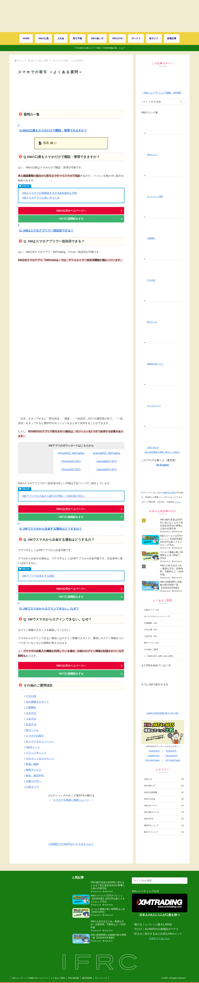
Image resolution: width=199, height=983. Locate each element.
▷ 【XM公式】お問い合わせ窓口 (159, 656)
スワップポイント (36, 752)
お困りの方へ (33, 781)
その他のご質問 (151, 649)
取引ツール (32, 730)
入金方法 (31, 718)
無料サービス (33, 769)
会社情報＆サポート (37, 701)
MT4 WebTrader (152, 760)
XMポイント (33, 747)
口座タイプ (32, 786)
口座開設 (31, 707)
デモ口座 (31, 696)
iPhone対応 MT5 (71, 469)
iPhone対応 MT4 (71, 461)
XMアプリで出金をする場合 (38, 575)
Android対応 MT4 (107, 461)
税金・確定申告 (35, 775)
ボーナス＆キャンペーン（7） (157, 616)
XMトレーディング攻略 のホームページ (30, 978)
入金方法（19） (151, 636)
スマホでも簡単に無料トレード (71, 800)
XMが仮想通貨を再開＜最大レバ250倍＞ (162, 452)
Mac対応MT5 (171, 756)
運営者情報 (87, 978)
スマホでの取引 (35, 735)
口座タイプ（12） (152, 610)
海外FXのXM (169, 492)
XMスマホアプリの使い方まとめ (41, 197)
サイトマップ (101, 978)
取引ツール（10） (152, 643)
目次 (46, 142)
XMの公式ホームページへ (71, 210)
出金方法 (31, 724)
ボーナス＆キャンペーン (40, 741)
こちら (177, 502)
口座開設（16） (151, 623)
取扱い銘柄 (32, 764)
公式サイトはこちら (159, 938)
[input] (162, 102)
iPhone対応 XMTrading (71, 453)
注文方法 (31, 713)
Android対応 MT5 (107, 469)
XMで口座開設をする (71, 218)
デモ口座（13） (151, 629)
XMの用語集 (73, 978)
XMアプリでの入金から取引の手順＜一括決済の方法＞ (54, 496)
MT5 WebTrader (173, 760)
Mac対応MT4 (154, 756)
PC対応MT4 (154, 751)
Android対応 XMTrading (106, 453)
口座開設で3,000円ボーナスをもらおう (71, 844)
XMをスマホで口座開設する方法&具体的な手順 (49, 193)
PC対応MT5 (171, 751)
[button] (71, 128)
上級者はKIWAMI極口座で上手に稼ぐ (162, 713)
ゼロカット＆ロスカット (40, 758)
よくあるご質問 (58, 978)
